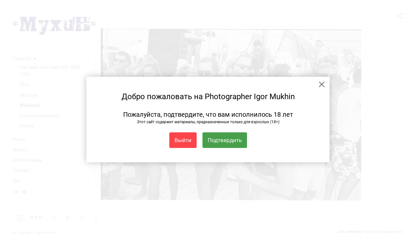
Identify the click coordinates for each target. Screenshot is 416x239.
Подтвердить (225, 140)
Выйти (183, 140)
